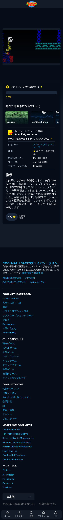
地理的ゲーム (10, 373)
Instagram (8, 479)
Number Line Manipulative (16, 442)
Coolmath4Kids (11, 429)
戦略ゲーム (8, 343)
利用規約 (30, 278)
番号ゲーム (8, 352)
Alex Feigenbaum (26, 134)
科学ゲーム (8, 369)
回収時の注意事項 (12, 278)
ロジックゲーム (11, 356)
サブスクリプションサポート (18, 315)
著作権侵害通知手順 (32, 273)
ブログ (6, 320)
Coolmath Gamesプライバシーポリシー (31, 263)
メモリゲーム (10, 360)
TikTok (6, 470)
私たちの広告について (14, 282)
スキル (36, 144)
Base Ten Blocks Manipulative (18, 438)
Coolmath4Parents (13, 459)
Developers (8, 324)
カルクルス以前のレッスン (17, 397)
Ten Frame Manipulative (15, 433)
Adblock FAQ (37, 282)
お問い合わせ (10, 328)
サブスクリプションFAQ (15, 311)
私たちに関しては (12, 302)
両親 (5, 307)
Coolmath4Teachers (14, 455)
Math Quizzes (10, 451)
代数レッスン (10, 393)
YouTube (7, 487)
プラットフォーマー (44, 146)
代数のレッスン (11, 388)
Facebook (8, 483)
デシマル (7, 414)
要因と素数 (8, 410)
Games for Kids (11, 298)
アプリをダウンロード (14, 377)
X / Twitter (8, 474)
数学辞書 (7, 401)
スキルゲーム (10, 347)
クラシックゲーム (12, 364)
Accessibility (9, 332)
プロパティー (10, 418)
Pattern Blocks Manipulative (17, 446)
